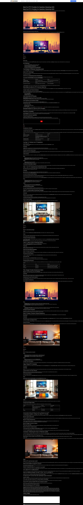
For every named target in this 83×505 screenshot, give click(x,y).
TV (67, 278)
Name (24, 504)
